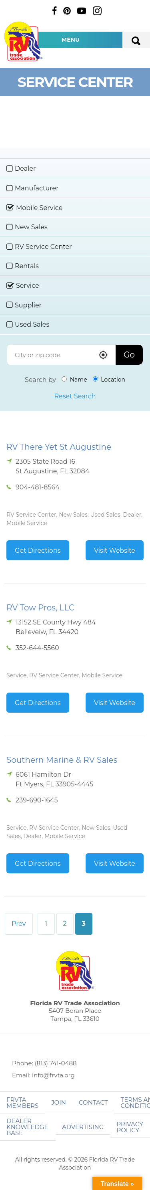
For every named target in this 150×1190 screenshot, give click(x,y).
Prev (19, 923)
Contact (93, 1102)
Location (109, 379)
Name (74, 379)
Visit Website (114, 550)
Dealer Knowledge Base (27, 1127)
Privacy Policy (129, 1127)
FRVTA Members (22, 1102)
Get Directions (38, 550)
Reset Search (75, 396)
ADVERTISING (83, 1127)
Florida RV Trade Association (23, 41)
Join (58, 1102)
